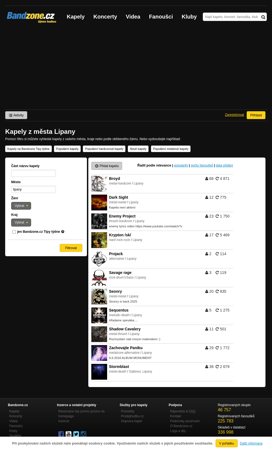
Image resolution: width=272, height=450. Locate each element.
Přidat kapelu (107, 166)
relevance (163, 165)
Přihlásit (256, 115)
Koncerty (105, 17)
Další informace (251, 443)
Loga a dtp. (178, 431)
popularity (181, 165)
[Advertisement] (136, 68)
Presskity (127, 411)
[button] (21, 206)
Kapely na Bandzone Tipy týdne (28, 148)
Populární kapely (67, 148)
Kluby (189, 17)
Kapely (76, 17)
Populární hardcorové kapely (104, 148)
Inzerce (63, 421)
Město (16, 182)
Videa (133, 17)
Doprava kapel (131, 421)
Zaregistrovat (234, 115)
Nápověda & (182, 411)
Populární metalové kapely (171, 148)
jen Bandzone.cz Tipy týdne (38, 232)
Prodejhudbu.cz (132, 416)
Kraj (14, 215)
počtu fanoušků (202, 165)
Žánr (14, 198)
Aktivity (16, 115)
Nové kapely (138, 148)
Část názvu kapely (25, 166)
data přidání (224, 165)
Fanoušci (161, 17)
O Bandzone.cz (181, 426)
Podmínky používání (185, 421)
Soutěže (15, 436)
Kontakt (175, 416)
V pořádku (226, 443)
